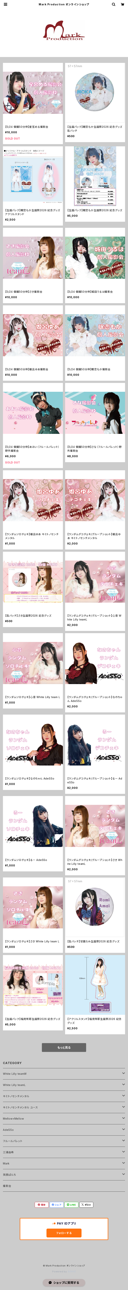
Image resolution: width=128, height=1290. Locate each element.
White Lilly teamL (14, 1084)
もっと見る (64, 1047)
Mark (6, 1163)
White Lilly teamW (15, 1073)
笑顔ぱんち (9, 1174)
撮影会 (7, 1185)
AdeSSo (8, 1129)
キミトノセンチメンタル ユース (20, 1107)
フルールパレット (12, 1141)
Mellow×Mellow (13, 1118)
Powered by (64, 1271)
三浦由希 (8, 1152)
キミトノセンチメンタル (16, 1096)
